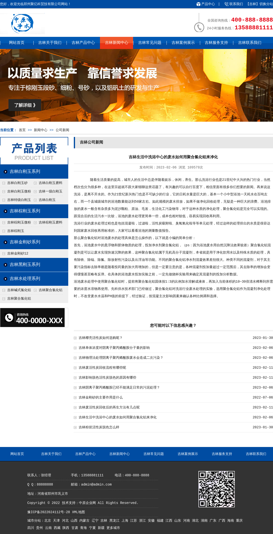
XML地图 (78, 512)
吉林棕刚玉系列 (25, 211)
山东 (178, 521)
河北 (66, 521)
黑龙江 (115, 521)
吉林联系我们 (249, 43)
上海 (125, 521)
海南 (231, 521)
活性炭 (157, 223)
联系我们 (236, 4)
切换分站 (266, 4)
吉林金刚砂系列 (25, 242)
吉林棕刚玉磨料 (50, 222)
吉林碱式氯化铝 (19, 290)
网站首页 (16, 43)
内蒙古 (85, 521)
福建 (161, 521)
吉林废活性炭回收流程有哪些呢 (102, 368)
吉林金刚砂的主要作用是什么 (101, 397)
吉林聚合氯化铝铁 (46, 291)
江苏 (134, 521)
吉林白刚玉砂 (17, 183)
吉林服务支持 (216, 43)
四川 (31, 528)
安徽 (152, 521)
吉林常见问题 (149, 43)
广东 (214, 521)
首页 (22, 130)
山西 (75, 521)
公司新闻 (62, 130)
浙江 (143, 521)
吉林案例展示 (183, 43)
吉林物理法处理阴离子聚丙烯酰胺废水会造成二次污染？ (121, 358)
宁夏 (93, 528)
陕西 (66, 528)
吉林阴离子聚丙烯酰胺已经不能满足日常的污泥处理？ (119, 388)
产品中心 (208, 4)
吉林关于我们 (49, 43)
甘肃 (75, 528)
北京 (48, 521)
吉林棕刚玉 (15, 231)
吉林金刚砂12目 (14, 255)
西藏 (58, 528)
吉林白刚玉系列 (25, 171)
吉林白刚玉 (47, 200)
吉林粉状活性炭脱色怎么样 (99, 427)
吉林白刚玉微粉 (19, 191)
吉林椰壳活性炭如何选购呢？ (101, 338)
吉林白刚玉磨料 (50, 183)
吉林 (104, 521)
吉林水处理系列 (25, 278)
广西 (223, 521)
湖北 (196, 521)
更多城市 (113, 528)
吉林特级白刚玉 (19, 200)
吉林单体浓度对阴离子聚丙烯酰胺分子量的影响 (114, 348)
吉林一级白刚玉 (50, 191)
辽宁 (96, 521)
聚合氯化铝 (231, 209)
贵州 (40, 528)
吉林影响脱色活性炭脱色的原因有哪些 (107, 378)
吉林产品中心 (83, 43)
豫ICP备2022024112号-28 (48, 512)
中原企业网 (87, 503)
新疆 (102, 528)
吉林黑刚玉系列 (25, 264)
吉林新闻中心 (116, 43)
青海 (84, 528)
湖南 (205, 521)
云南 (49, 528)
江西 (170, 521)
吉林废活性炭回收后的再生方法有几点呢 (109, 407)
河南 (187, 521)
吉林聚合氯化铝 (19, 299)
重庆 (239, 521)
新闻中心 (40, 130)
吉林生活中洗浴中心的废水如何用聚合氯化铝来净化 (118, 417)
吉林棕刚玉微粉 (19, 222)
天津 (57, 521)
